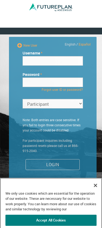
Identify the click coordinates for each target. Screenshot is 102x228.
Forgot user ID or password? (62, 89)
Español (85, 44)
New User (30, 45)
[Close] (95, 192)
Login (52, 165)
